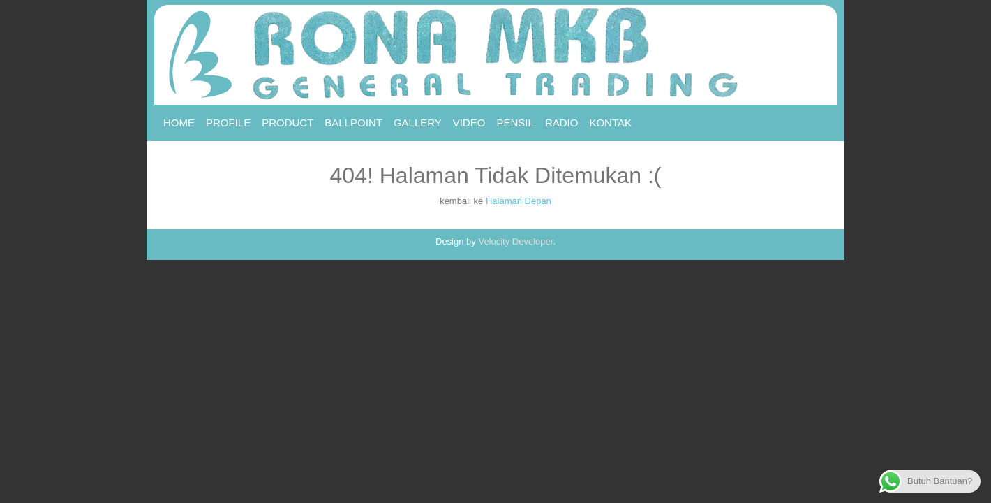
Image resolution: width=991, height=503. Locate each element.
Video (469, 123)
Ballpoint (353, 123)
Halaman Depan (518, 201)
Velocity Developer (515, 241)
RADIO (562, 123)
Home (179, 123)
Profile (228, 123)
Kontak (610, 123)
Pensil (515, 123)
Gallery (418, 123)
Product (287, 123)
